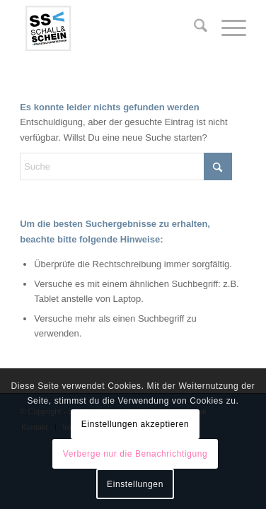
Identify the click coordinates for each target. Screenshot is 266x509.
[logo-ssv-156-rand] (110, 28)
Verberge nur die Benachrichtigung (135, 454)
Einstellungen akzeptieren (135, 424)
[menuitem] (193, 28)
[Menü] (226, 28)
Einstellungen (135, 484)
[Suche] (193, 28)
